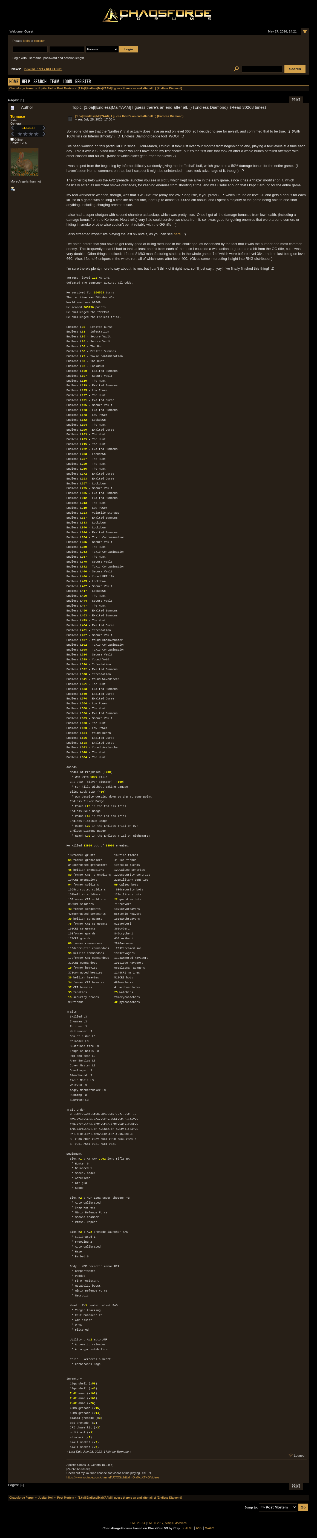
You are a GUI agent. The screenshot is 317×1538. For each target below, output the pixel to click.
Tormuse (17, 116)
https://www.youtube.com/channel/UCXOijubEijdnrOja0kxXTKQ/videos (113, 1477)
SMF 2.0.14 (138, 1523)
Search (40, 82)
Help (26, 82)
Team (54, 82)
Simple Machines (176, 1523)
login (26, 40)
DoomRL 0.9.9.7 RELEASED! (43, 69)
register (39, 40)
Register (83, 82)
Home (14, 82)
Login (67, 82)
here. (178, 234)
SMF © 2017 (155, 1523)
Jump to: (251, 1507)
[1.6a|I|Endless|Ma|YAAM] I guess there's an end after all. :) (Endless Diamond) (129, 116)
